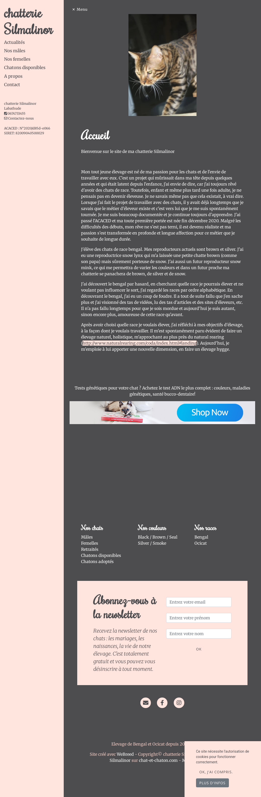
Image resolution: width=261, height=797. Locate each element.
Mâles (87, 537)
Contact (12, 84)
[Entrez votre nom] (198, 633)
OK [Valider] (198, 649)
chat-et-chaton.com (159, 760)
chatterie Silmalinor (28, 20)
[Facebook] (162, 702)
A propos (13, 76)
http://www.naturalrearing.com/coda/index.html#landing (140, 343)
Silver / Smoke (152, 543)
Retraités (89, 549)
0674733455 (16, 113)
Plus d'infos (212, 782)
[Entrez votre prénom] (198, 618)
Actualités (14, 42)
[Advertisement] (162, 476)
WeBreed (125, 754)
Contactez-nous (19, 118)
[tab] (34, 42)
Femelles (89, 543)
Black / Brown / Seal (157, 537)
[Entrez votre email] (198, 602)
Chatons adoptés (97, 561)
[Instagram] (179, 702)
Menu (82, 9)
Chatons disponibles (24, 67)
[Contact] (145, 702)
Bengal (201, 537)
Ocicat (200, 543)
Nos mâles (14, 51)
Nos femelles (17, 59)
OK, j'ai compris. (216, 771)
